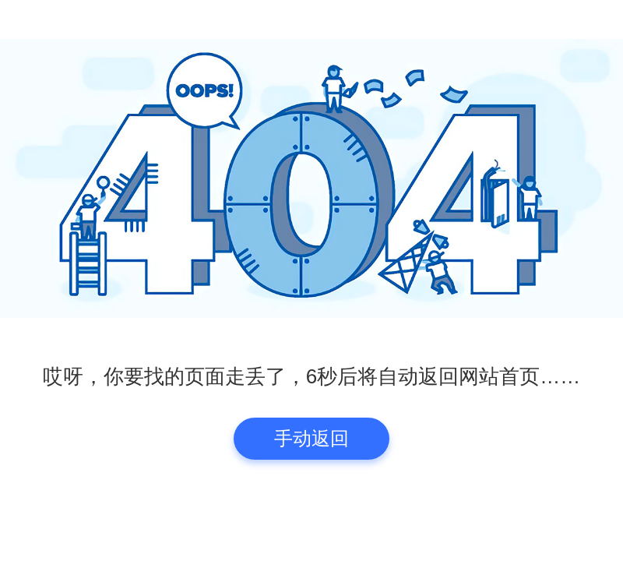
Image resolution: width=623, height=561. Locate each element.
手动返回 (311, 438)
